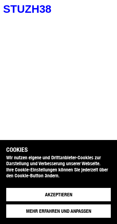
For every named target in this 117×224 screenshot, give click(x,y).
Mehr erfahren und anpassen (58, 211)
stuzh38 (27, 9)
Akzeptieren (58, 195)
